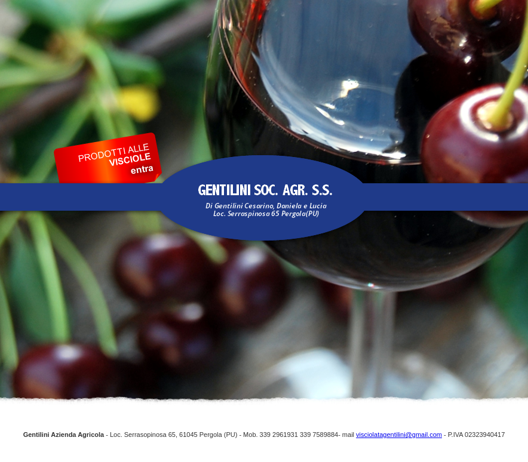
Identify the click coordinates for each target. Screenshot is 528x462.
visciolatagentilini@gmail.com (399, 434)
